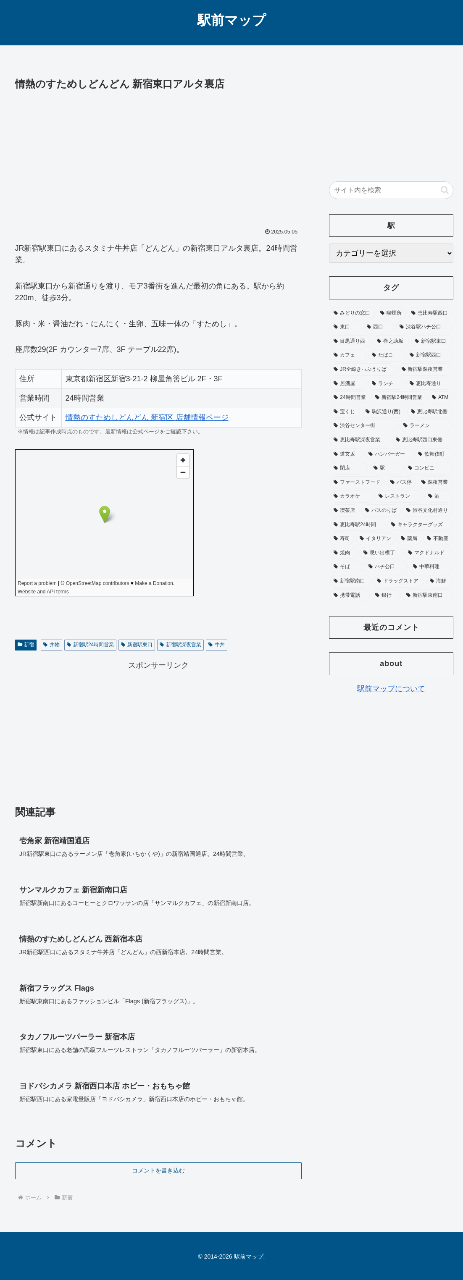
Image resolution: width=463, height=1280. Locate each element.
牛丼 (216, 645)
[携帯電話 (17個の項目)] (350, 595)
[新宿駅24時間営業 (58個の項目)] (398, 397)
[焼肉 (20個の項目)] (344, 553)
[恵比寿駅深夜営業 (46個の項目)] (360, 440)
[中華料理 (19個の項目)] (430, 567)
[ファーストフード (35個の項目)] (357, 482)
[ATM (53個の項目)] (440, 397)
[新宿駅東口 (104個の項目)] (431, 341)
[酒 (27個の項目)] (438, 496)
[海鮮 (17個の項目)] (439, 581)
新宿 (26, 645)
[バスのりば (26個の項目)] (381, 510)
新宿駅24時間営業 (90, 645)
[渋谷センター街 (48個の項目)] (364, 426)
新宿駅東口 (137, 645)
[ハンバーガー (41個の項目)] (389, 454)
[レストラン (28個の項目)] (399, 496)
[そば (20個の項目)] (346, 567)
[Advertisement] (158, 156)
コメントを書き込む (158, 1170)
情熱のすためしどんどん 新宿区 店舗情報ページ (147, 417)
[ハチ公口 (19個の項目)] (386, 567)
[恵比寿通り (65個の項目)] (429, 384)
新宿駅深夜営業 (180, 645)
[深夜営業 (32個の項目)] (435, 482)
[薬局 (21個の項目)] (409, 538)
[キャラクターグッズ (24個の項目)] (419, 525)
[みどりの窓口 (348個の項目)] (352, 313)
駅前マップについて (391, 689)
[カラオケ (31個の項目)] (351, 496)
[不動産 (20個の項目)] (437, 538)
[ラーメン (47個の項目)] (426, 426)
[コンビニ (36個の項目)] (428, 468)
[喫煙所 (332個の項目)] (391, 313)
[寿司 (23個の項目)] (342, 538)
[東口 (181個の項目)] (345, 327)
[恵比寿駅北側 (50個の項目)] (429, 412)
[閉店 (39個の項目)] (349, 468)
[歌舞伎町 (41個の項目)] (433, 454)
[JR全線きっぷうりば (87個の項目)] (363, 369)
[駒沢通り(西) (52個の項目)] (383, 412)
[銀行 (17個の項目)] (386, 595)
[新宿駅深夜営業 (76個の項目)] (425, 369)
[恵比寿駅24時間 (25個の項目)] (357, 525)
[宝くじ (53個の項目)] (345, 412)
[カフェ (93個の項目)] (348, 355)
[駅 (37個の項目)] (386, 468)
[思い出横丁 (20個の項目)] (381, 553)
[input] (391, 190)
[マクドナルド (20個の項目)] (428, 553)
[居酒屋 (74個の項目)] (348, 384)
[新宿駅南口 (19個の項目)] (350, 581)
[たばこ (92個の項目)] (386, 355)
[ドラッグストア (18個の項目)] (399, 581)
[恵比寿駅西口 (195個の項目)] (430, 313)
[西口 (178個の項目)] (379, 327)
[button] (444, 190)
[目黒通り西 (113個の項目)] (350, 341)
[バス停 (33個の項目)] (401, 482)
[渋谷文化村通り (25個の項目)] (427, 510)
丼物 (51, 645)
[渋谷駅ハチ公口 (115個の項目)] (424, 327)
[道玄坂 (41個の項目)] (346, 454)
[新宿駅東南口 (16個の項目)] (427, 595)
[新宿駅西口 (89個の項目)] (429, 355)
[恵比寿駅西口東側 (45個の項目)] (422, 440)
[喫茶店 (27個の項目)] (345, 510)
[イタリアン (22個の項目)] (375, 538)
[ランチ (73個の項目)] (386, 384)
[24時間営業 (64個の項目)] (350, 397)
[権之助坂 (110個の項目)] (391, 341)
